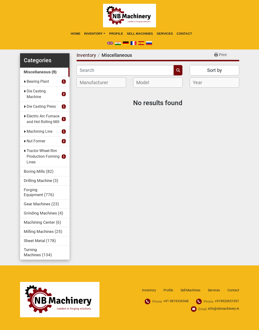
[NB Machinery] (59, 299)
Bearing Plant (38, 81)
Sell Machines (140, 33)
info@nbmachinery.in (223, 308)
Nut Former (36, 141)
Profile (116, 33)
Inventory (93, 33)
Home (75, 33)
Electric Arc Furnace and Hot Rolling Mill (43, 119)
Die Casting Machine (36, 94)
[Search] (125, 70)
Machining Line (39, 131)
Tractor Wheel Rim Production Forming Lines (43, 156)
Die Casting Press (41, 106)
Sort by (214, 70)
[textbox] (96, 82)
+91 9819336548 (176, 301)
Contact (184, 33)
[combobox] (101, 82)
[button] (94, 33)
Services (165, 33)
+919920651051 (227, 301)
